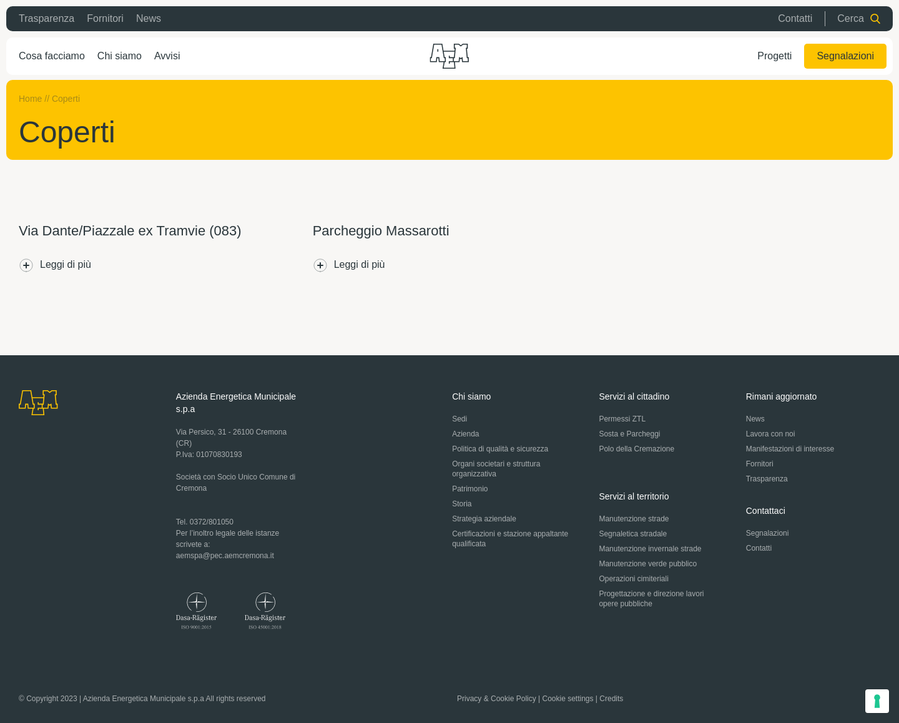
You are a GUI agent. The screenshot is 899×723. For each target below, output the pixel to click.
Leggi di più (55, 265)
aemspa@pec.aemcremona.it (225, 555)
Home (30, 99)
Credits (611, 698)
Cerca (858, 18)
